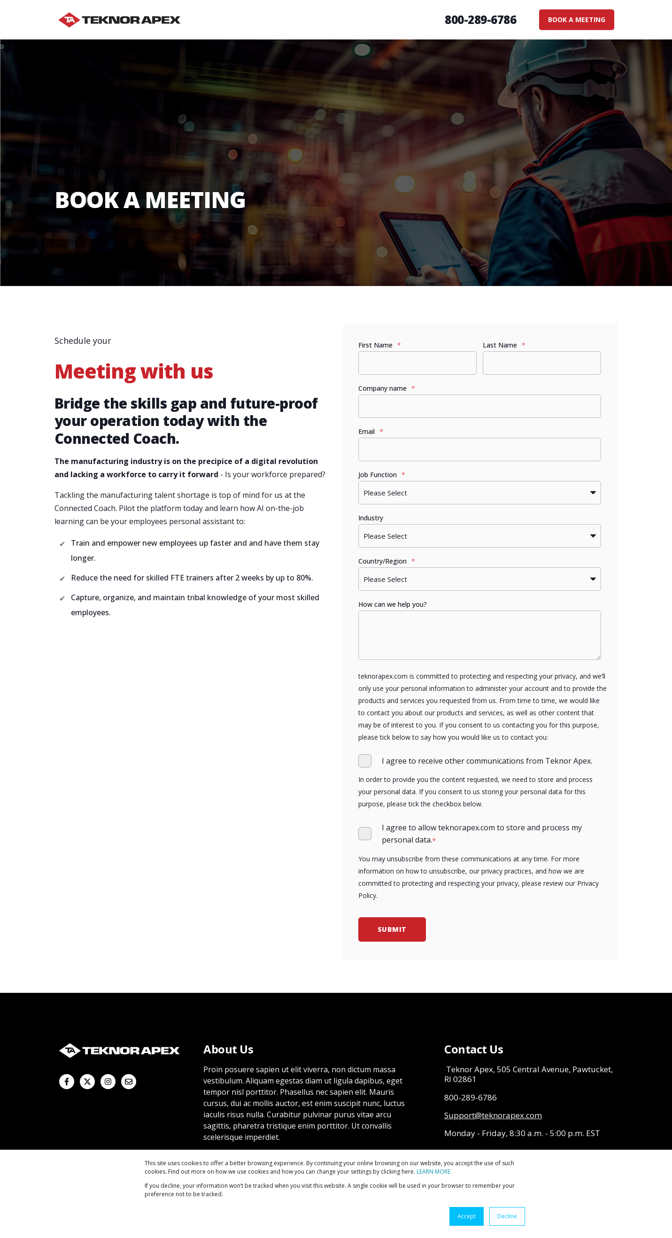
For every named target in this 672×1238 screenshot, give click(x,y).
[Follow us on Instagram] (108, 1081)
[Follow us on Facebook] (66, 1081)
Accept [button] (466, 1216)
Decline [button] (507, 1216)
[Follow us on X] (87, 1081)
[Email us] (128, 1081)
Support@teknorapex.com (493, 1115)
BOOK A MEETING (576, 19)
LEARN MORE (433, 1172)
